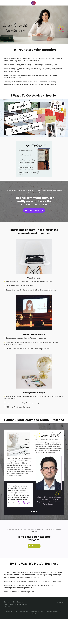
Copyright (7, 606)
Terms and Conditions (21, 604)
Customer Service (9, 602)
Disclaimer (20, 602)
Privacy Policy (8, 604)
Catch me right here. (27, 592)
